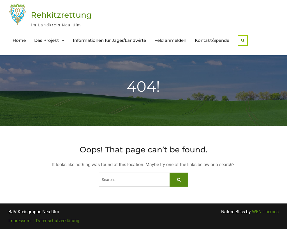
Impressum (19, 221)
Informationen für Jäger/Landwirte (109, 40)
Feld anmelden (170, 40)
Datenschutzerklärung (57, 221)
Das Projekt (46, 40)
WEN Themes (265, 211)
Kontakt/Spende (212, 40)
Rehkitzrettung (61, 15)
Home (19, 40)
